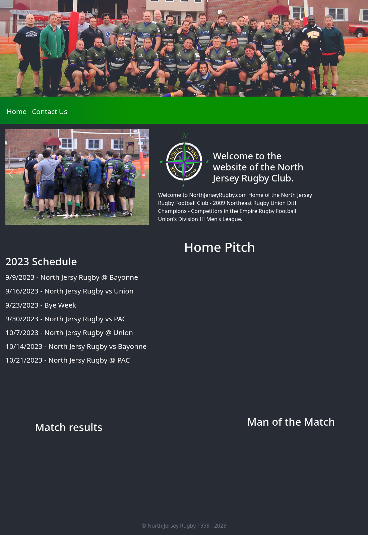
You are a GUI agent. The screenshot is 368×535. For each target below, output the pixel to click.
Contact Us (49, 111)
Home (18, 111)
